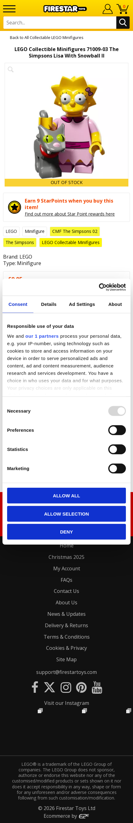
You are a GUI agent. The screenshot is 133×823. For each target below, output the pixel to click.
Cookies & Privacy (66, 648)
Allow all (66, 495)
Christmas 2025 (66, 557)
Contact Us (66, 591)
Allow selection (66, 513)
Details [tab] (49, 304)
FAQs (66, 580)
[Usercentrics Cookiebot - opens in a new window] (99, 287)
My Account (66, 568)
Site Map (66, 659)
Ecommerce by (67, 815)
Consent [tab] (18, 304)
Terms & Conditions (67, 636)
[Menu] (9, 8)
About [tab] (115, 304)
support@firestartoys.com (66, 672)
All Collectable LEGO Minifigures (54, 37)
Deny (66, 531)
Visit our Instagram (66, 703)
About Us (66, 602)
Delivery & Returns (66, 625)
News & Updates (66, 614)
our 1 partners (42, 335)
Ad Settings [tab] (82, 304)
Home (67, 545)
